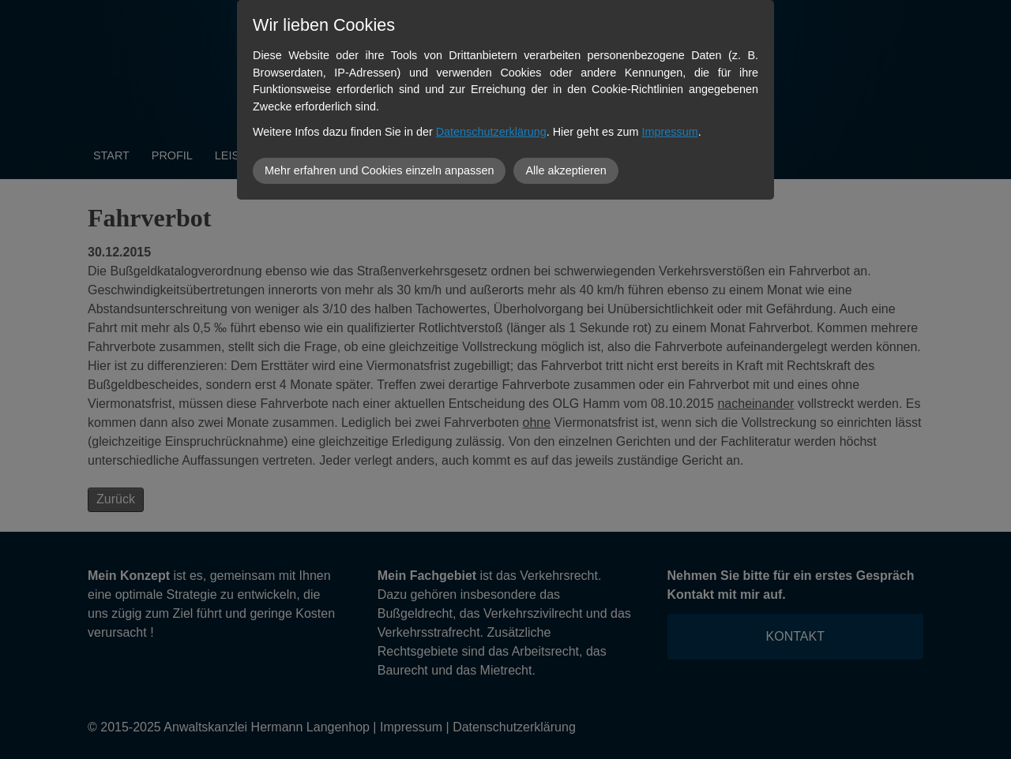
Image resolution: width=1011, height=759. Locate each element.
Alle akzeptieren (565, 170)
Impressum (670, 131)
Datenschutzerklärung (491, 131)
